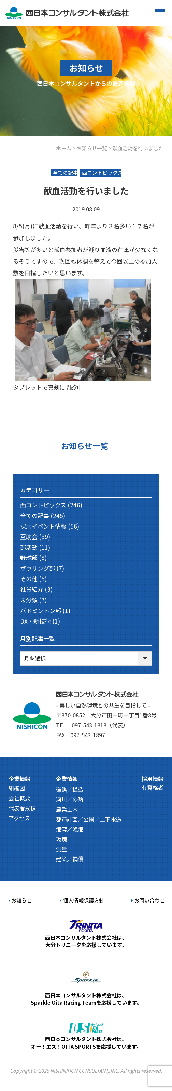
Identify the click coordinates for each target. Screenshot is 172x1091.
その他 (29, 578)
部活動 (29, 547)
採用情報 (152, 778)
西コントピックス (43, 505)
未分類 (29, 600)
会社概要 (19, 798)
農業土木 (67, 809)
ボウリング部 (37, 568)
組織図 (17, 788)
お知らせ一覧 (91, 148)
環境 (61, 839)
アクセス (19, 818)
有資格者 (152, 787)
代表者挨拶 (22, 808)
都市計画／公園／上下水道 (88, 819)
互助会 (29, 536)
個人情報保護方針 (82, 900)
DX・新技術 (35, 621)
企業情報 (19, 778)
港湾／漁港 (69, 829)
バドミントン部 (40, 610)
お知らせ (20, 900)
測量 (61, 849)
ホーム (63, 148)
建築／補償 (69, 859)
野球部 (29, 557)
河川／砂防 (69, 799)
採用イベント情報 (43, 526)
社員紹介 (31, 589)
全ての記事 (34, 515)
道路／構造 (69, 789)
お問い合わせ (148, 900)
